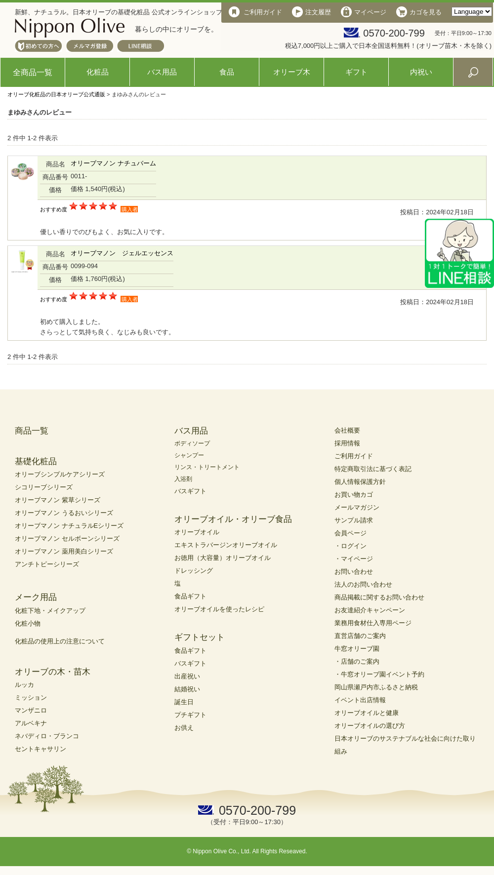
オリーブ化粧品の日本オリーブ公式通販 (56, 94)
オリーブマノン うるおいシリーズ (64, 513)
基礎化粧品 (36, 461)
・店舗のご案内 (356, 661)
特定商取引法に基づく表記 (373, 469)
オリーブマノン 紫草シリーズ (57, 500)
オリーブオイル (196, 532)
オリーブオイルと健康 (366, 712)
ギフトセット (199, 637)
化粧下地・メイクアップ (50, 610)
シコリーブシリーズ (44, 487)
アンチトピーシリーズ (47, 564)
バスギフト (190, 491)
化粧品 (97, 72)
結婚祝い (187, 689)
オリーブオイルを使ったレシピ (219, 609)
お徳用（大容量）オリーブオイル (222, 557)
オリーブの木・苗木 (52, 671)
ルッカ (24, 684)
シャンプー (189, 455)
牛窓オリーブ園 (356, 648)
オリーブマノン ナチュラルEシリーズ (69, 525)
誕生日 (184, 702)
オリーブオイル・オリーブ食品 (233, 519)
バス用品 (162, 72)
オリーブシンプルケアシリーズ (60, 474)
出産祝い (187, 676)
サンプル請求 (353, 520)
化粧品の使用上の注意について (60, 641)
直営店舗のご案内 (360, 635)
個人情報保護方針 (360, 481)
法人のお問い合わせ (363, 584)
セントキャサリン (40, 749)
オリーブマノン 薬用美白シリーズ (64, 551)
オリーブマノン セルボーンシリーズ (67, 538)
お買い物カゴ (353, 494)
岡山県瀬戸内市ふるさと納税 (376, 687)
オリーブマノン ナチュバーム (113, 163)
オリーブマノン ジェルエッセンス (122, 253)
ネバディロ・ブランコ (47, 736)
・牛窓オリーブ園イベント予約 (379, 674)
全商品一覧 (32, 72)
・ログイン (350, 546)
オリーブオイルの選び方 (369, 725)
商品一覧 (31, 431)
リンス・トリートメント (207, 467)
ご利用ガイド (353, 456)
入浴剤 (183, 479)
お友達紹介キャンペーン (369, 610)
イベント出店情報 (360, 700)
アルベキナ (31, 723)
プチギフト (190, 714)
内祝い (421, 72)
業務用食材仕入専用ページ (373, 623)
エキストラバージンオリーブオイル (225, 545)
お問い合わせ (353, 571)
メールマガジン (356, 507)
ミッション (31, 697)
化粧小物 (28, 623)
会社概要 (347, 430)
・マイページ (353, 558)
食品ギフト (190, 596)
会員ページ (350, 533)
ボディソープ (192, 443)
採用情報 (347, 443)
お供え (184, 727)
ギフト (356, 72)
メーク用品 (36, 597)
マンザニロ (31, 710)
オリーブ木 (291, 72)
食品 (226, 72)
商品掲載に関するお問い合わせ (379, 597)
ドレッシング (193, 570)
